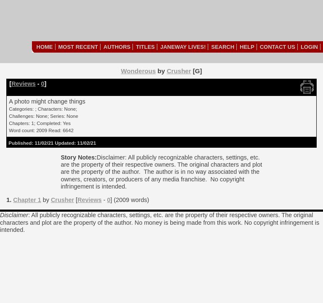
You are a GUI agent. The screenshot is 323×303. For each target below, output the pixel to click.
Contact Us (277, 47)
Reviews (23, 83)
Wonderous (138, 70)
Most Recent (78, 47)
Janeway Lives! (183, 47)
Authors (116, 47)
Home (45, 47)
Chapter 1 (27, 200)
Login (309, 47)
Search (222, 47)
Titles (145, 47)
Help (247, 47)
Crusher (179, 70)
